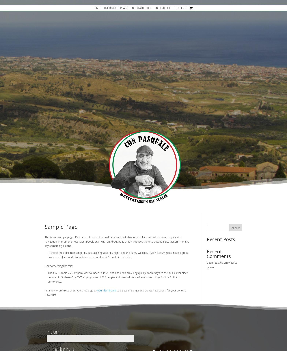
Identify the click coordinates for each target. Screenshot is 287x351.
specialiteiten (141, 8)
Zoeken (235, 228)
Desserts (181, 8)
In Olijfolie (163, 8)
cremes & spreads (116, 8)
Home (96, 8)
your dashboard (106, 290)
